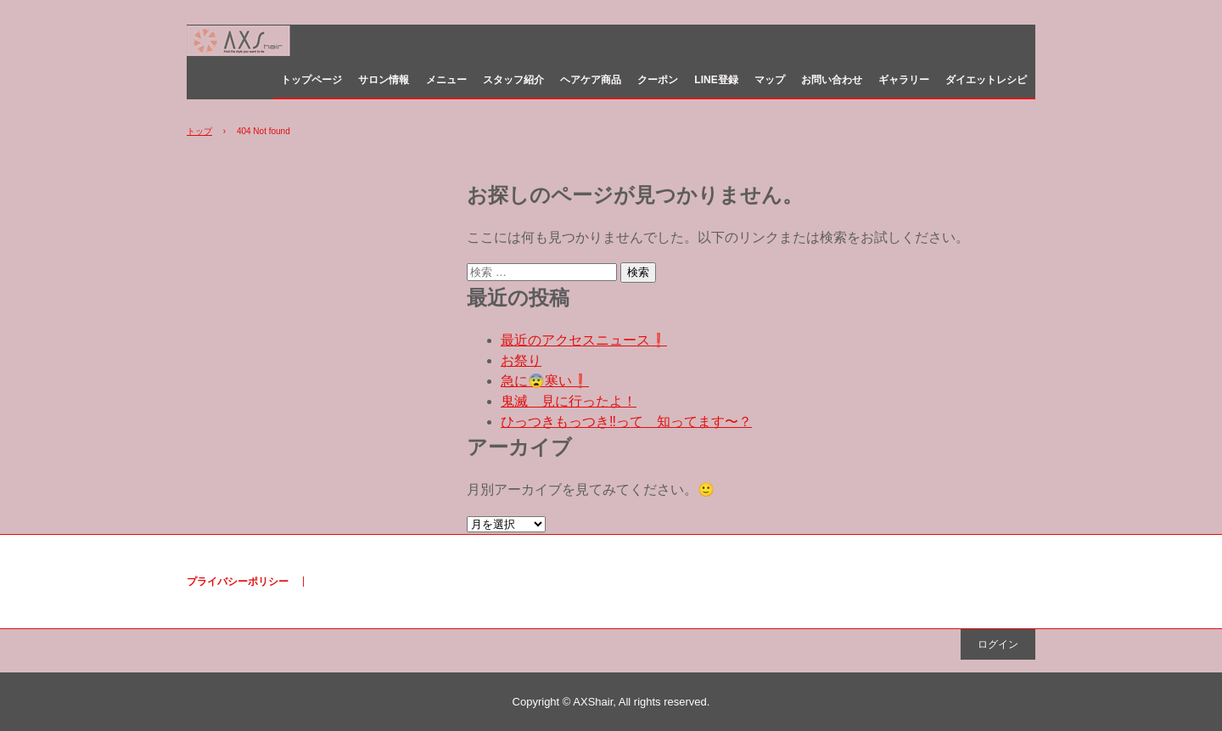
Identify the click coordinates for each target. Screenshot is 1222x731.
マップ (769, 80)
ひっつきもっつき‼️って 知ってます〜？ (626, 421)
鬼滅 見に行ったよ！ (568, 401)
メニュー (446, 80)
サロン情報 (383, 80)
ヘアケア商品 (590, 80)
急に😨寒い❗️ (545, 381)
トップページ (311, 80)
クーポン (657, 80)
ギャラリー (903, 80)
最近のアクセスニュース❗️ (584, 340)
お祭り (521, 360)
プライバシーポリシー (238, 582)
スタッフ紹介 (513, 80)
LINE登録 (715, 80)
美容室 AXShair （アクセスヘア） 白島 (277, 43)
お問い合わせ (831, 80)
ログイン (998, 644)
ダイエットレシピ (986, 80)
